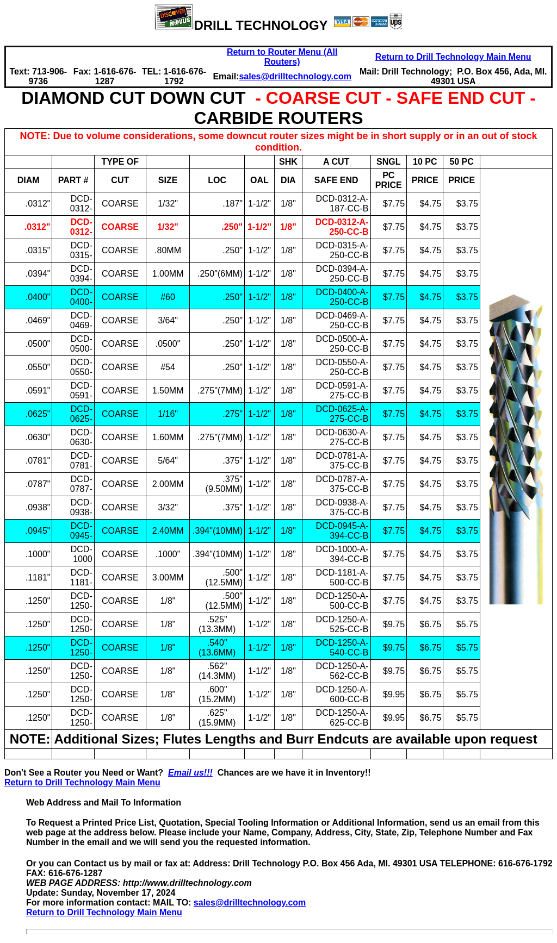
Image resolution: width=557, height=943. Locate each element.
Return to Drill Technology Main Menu (453, 56)
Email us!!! (190, 772)
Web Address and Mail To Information (103, 802)
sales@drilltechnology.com (250, 902)
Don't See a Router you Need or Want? (86, 772)
